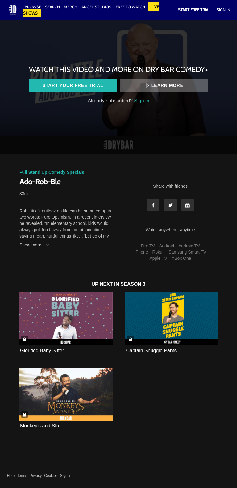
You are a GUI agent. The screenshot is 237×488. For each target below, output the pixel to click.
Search (53, 6)
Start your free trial (73, 85)
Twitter (170, 205)
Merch (70, 6)
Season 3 (133, 284)
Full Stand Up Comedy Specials (51, 172)
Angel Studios (96, 6)
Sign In (223, 9)
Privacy (36, 475)
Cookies (50, 475)
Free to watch (130, 6)
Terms (22, 475)
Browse (33, 6)
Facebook (153, 205)
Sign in (141, 100)
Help (11, 475)
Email (187, 205)
